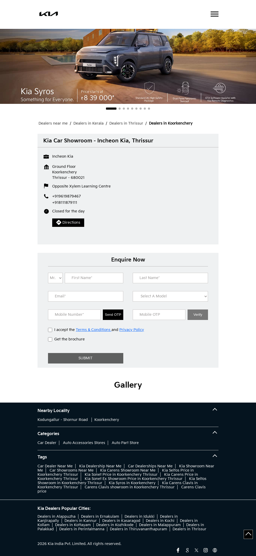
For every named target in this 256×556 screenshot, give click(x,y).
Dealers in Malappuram (160, 525)
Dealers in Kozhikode (115, 525)
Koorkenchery (106, 420)
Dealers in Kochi (160, 520)
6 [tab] (136, 109)
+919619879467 (66, 196)
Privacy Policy (131, 330)
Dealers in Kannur (81, 520)
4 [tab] (128, 109)
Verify (198, 315)
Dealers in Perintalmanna (81, 529)
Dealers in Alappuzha (57, 516)
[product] (170, 296)
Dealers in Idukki (139, 516)
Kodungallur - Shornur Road (63, 420)
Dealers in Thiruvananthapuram (138, 529)
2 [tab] (120, 109)
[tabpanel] (128, 66)
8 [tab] (145, 109)
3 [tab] (124, 109)
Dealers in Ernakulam (100, 516)
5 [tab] (132, 109)
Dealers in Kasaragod (121, 520)
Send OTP (113, 315)
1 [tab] (111, 109)
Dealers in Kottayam (73, 525)
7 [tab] (141, 109)
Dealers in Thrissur (189, 529)
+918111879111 (64, 202)
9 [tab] (149, 109)
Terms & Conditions (93, 330)
